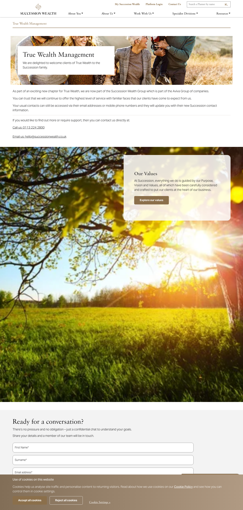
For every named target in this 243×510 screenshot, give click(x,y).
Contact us (175, 4)
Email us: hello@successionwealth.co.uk (39, 136)
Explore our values (151, 200)
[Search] (209, 4)
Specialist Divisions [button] (183, 13)
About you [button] (74, 13)
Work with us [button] (143, 13)
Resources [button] (222, 13)
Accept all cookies (29, 500)
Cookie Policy (183, 487)
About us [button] (107, 13)
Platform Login (154, 4)
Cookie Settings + (99, 502)
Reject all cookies (66, 500)
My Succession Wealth (127, 4)
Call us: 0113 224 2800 (29, 127)
